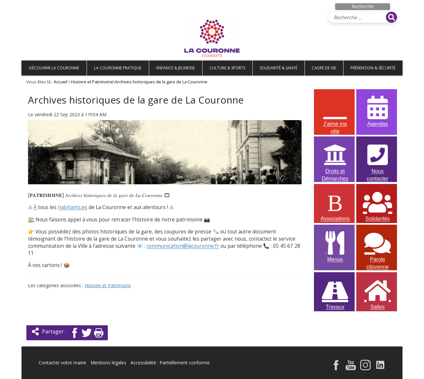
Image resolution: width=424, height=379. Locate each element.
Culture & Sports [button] (227, 68)
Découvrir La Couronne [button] (54, 68)
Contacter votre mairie (62, 362)
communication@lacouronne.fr (183, 246)
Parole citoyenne (377, 247)
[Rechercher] (391, 17)
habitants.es (72, 207)
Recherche (363, 6)
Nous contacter (377, 158)
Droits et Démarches (335, 158)
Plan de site (63, 5)
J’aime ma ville (335, 111)
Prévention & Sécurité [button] (372, 68)
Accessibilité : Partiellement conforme (170, 362)
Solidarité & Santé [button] (278, 68)
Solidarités (377, 205)
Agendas (377, 110)
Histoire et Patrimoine (92, 82)
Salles (377, 293)
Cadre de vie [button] (324, 68)
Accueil (32, 5)
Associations (335, 205)
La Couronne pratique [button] (117, 68)
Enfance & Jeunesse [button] (175, 68)
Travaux (335, 293)
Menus (335, 246)
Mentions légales (108, 362)
